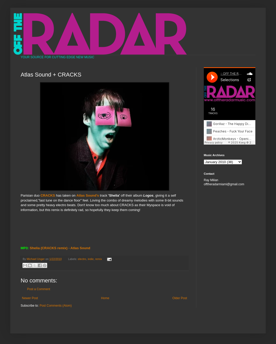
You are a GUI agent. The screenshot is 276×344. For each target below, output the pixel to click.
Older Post (179, 298)
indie (91, 259)
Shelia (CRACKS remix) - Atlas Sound (60, 248)
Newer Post (30, 298)
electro (82, 259)
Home (105, 298)
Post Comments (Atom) (55, 305)
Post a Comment (38, 289)
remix (98, 259)
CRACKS (47, 195)
